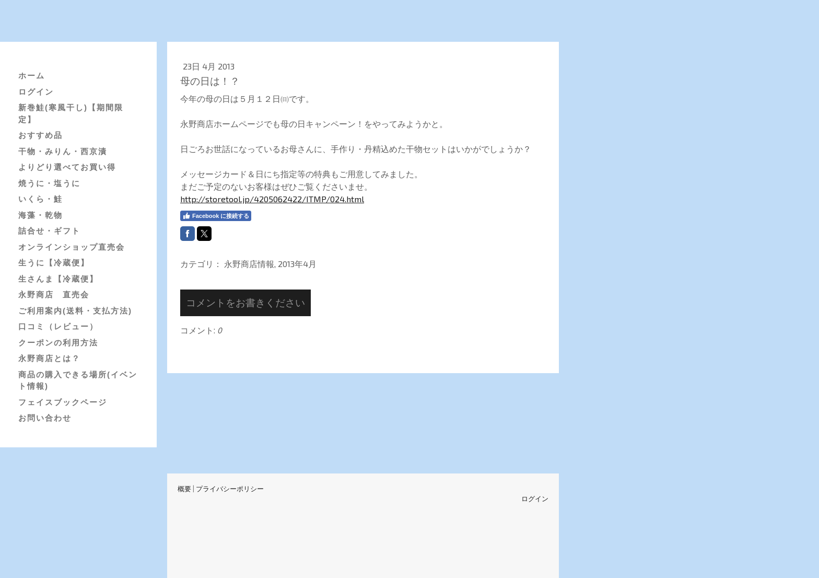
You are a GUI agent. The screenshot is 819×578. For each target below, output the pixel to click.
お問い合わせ (45, 417)
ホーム (31, 75)
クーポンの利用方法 (58, 342)
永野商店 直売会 (53, 294)
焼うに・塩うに (49, 183)
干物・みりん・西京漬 (62, 151)
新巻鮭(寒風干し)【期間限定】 (70, 113)
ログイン (36, 91)
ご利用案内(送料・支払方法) (75, 310)
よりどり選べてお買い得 (67, 167)
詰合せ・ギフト (49, 230)
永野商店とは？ (49, 358)
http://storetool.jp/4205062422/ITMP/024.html (272, 199)
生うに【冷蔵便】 (53, 262)
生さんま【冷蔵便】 (58, 278)
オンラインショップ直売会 (71, 246)
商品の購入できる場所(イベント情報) (77, 380)
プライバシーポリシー (230, 488)
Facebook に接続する (215, 216)
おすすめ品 (40, 135)
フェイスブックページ (62, 402)
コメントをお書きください (245, 302)
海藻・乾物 (40, 215)
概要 (184, 488)
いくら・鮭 (40, 198)
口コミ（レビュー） (58, 326)
